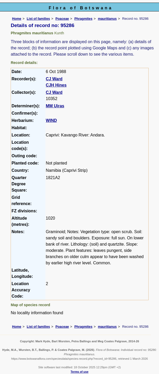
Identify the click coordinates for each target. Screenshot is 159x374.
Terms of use (79, 371)
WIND (51, 120)
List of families (38, 19)
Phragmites (83, 19)
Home (16, 19)
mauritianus (107, 19)
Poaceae (62, 19)
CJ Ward (54, 79)
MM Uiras (55, 106)
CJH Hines (56, 85)
